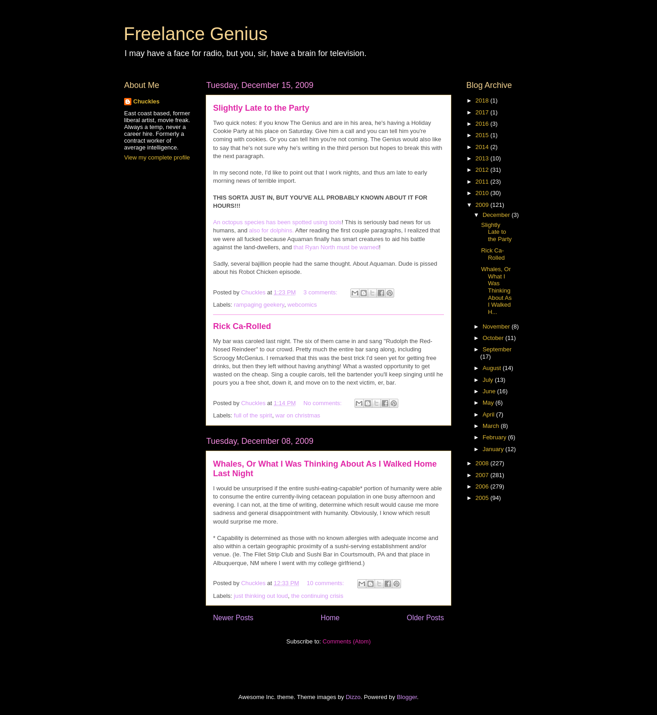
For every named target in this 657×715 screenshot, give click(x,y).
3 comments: (321, 292)
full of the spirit (253, 415)
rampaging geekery (259, 304)
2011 (482, 181)
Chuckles (146, 101)
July (489, 379)
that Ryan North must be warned (336, 247)
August (493, 368)
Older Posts (425, 618)
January (494, 449)
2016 (482, 123)
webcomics (302, 304)
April (489, 414)
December (497, 214)
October (494, 337)
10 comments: (326, 583)
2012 (482, 169)
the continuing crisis (317, 595)
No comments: (323, 403)
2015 (482, 135)
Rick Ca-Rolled (242, 326)
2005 (482, 497)
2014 (482, 147)
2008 (482, 463)
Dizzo (353, 697)
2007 (482, 475)
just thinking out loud (261, 595)
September (497, 349)
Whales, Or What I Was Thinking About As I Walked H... (496, 290)
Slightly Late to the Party (261, 108)
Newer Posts (233, 618)
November (497, 326)
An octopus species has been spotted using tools (277, 222)
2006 (482, 486)
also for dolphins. (271, 230)
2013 (482, 158)
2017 (482, 112)
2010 (482, 193)
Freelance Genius (196, 34)
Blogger (407, 697)
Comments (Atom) (346, 641)
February (495, 437)
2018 (482, 100)
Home (330, 618)
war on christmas (298, 415)
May (489, 402)
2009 (482, 204)
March (492, 425)
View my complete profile (157, 157)
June (490, 391)
